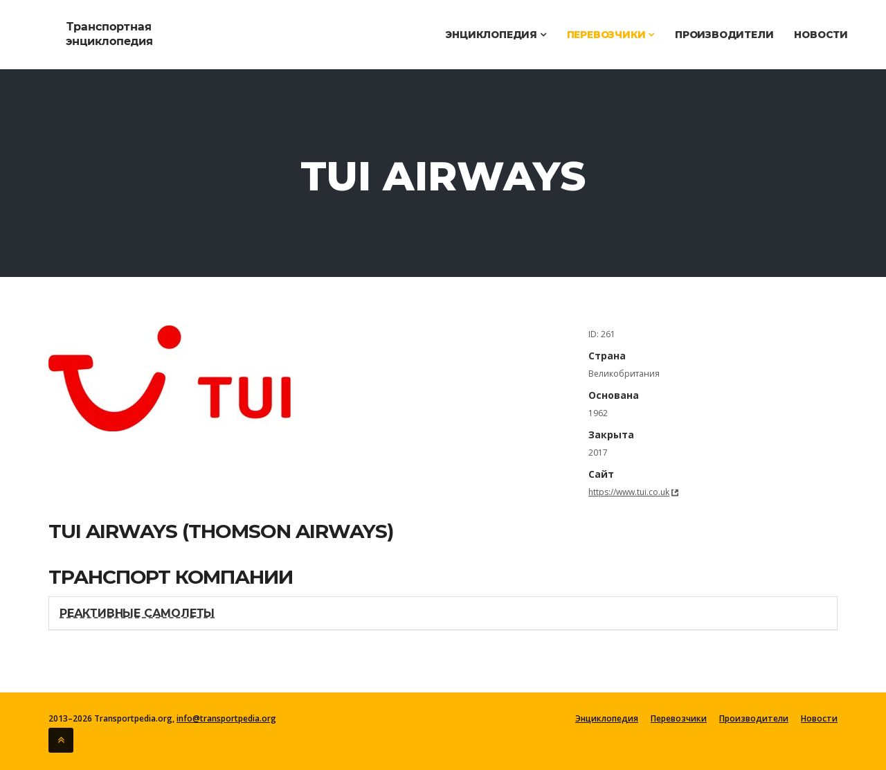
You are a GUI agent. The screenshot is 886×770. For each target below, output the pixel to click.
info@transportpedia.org (226, 718)
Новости (821, 34)
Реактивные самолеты (137, 613)
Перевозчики (610, 34)
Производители (724, 34)
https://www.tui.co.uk (628, 492)
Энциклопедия (495, 34)
